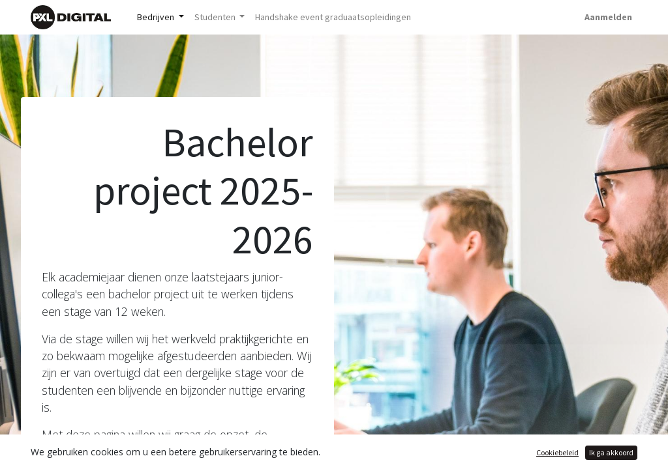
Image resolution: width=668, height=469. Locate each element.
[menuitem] (333, 17)
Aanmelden (608, 17)
